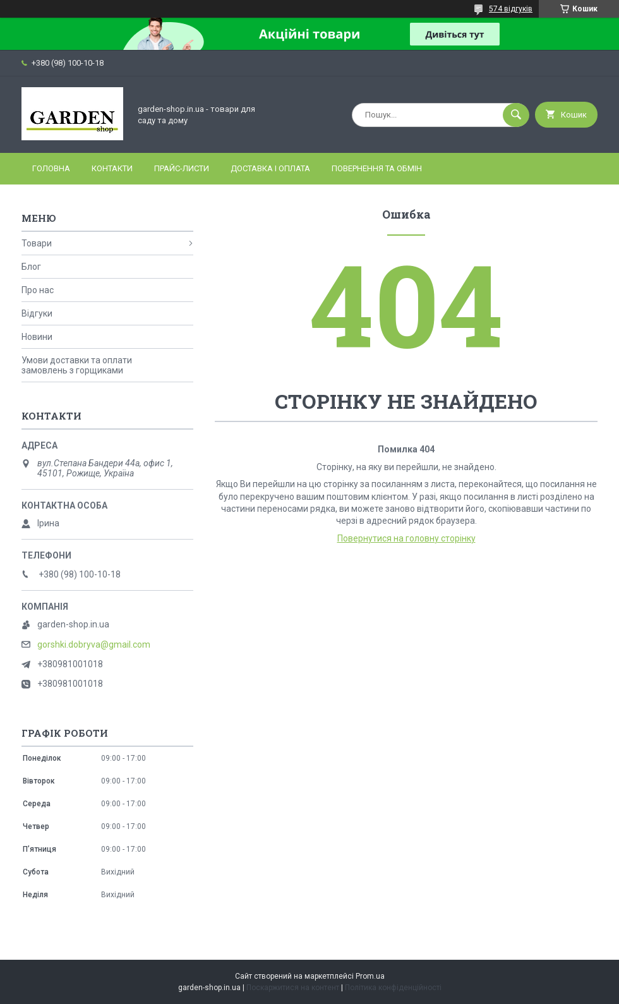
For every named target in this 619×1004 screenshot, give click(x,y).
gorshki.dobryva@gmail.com (93, 644)
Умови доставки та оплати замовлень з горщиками (76, 365)
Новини (36, 337)
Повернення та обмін (377, 168)
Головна (51, 168)
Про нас (37, 290)
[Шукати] (516, 115)
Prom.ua (370, 976)
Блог (31, 267)
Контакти (112, 168)
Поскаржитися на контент (292, 987)
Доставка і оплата (270, 168)
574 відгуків (510, 8)
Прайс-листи (181, 168)
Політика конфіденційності (393, 987)
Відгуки (36, 313)
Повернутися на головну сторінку (406, 538)
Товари (36, 243)
